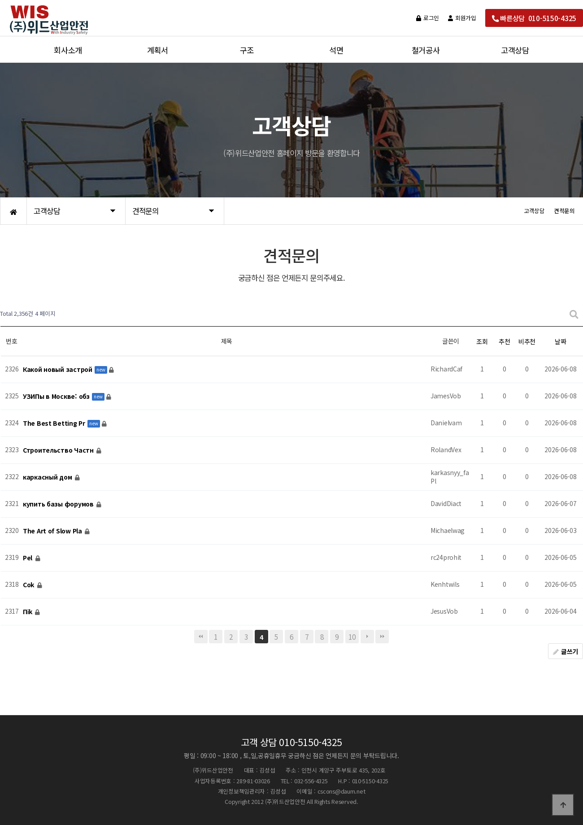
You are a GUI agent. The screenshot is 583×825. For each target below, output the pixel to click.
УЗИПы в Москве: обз (57, 396)
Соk (29, 584)
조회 (481, 341)
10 (351, 637)
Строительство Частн (59, 449)
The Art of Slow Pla (53, 530)
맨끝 (382, 636)
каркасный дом (48, 476)
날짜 (560, 341)
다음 (367, 636)
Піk (28, 611)
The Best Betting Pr (55, 423)
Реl (28, 557)
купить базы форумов (59, 503)
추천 (504, 341)
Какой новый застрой (58, 369)
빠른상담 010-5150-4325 (534, 18)
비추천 (526, 341)
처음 (201, 636)
